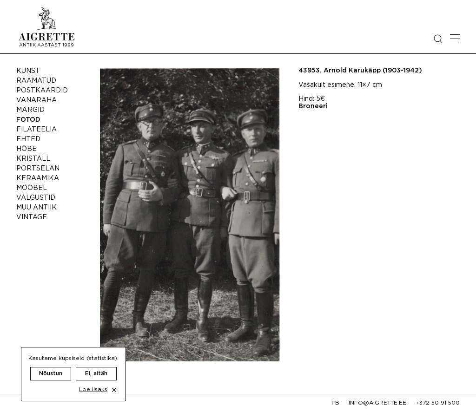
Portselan (38, 168)
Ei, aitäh (96, 363)
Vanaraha (36, 100)
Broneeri (313, 106)
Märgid (30, 110)
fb (335, 402)
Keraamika (37, 178)
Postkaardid (42, 90)
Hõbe (26, 149)
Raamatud (36, 81)
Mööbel (31, 188)
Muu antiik (36, 207)
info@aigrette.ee (377, 402)
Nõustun (50, 363)
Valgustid (35, 198)
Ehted (28, 139)
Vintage (31, 217)
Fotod (28, 120)
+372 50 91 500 (438, 402)
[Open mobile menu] (455, 38)
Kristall (33, 159)
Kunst (28, 71)
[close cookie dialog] (114, 379)
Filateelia (36, 129)
